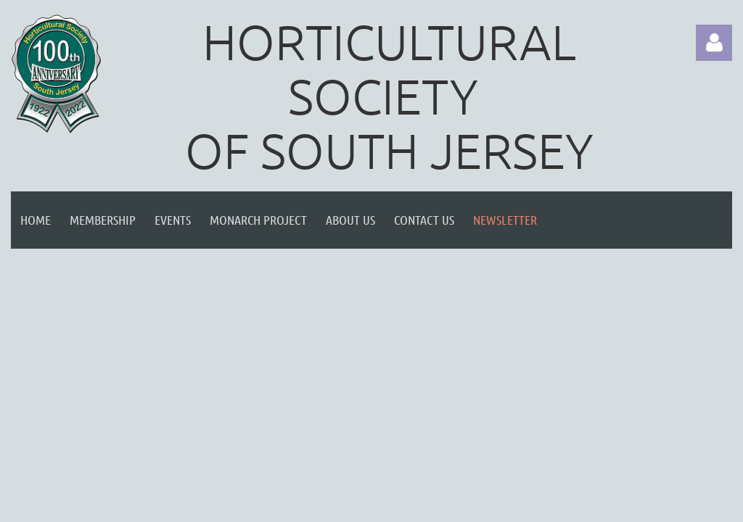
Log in (714, 43)
